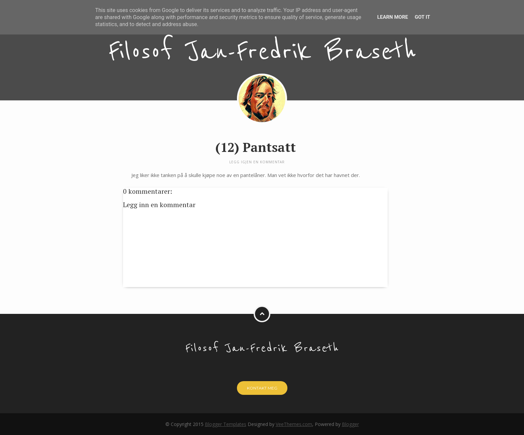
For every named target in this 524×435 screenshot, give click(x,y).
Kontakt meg (262, 387)
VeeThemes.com (294, 424)
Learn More (392, 17)
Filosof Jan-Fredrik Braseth (262, 52)
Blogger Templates (225, 424)
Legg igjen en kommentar (257, 162)
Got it (422, 17)
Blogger (350, 424)
